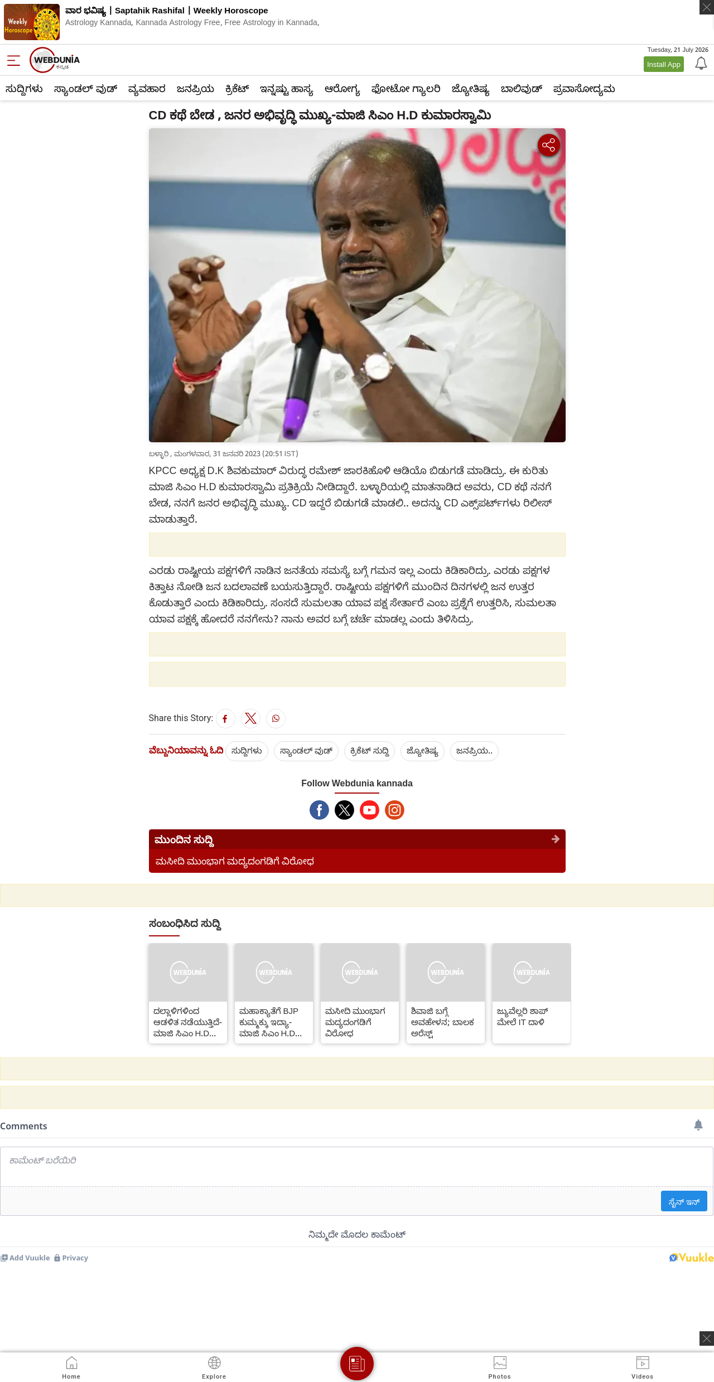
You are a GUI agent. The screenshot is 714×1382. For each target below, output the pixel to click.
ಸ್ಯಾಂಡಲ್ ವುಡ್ (85, 88)
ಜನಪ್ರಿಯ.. (474, 750)
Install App (664, 64)
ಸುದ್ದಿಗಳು (24, 88)
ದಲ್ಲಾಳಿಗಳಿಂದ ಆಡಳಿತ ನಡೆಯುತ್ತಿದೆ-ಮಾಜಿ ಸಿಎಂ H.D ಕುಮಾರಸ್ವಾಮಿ (187, 1021)
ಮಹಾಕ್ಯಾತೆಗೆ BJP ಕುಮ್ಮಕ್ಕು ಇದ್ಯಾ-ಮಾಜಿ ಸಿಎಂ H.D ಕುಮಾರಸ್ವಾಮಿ (269, 1021)
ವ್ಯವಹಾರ (147, 88)
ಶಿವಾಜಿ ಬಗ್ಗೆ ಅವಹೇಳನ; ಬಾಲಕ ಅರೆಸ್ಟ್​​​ (442, 1021)
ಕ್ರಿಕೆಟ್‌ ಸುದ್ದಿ (369, 750)
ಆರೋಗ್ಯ (342, 88)
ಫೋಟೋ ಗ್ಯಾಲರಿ (406, 88)
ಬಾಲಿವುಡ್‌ (521, 88)
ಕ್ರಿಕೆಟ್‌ (237, 88)
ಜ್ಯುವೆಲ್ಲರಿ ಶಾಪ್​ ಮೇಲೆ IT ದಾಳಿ (522, 1016)
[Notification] (700, 62)
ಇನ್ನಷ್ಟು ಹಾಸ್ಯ (286, 88)
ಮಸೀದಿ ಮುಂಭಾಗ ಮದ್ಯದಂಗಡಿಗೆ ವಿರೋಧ (235, 860)
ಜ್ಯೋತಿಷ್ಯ (471, 88)
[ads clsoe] (706, 1338)
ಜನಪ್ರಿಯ (195, 88)
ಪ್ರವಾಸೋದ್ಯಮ (584, 88)
